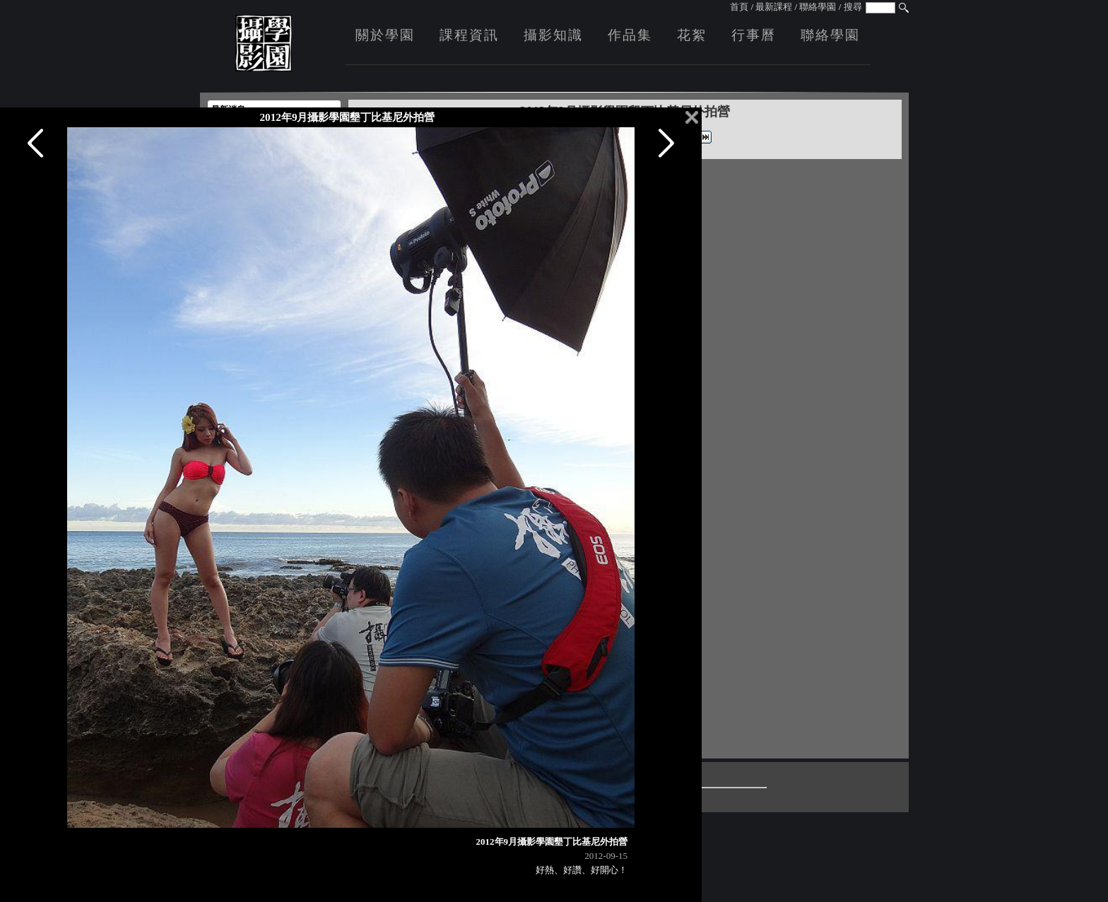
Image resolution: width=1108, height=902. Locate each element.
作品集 (630, 35)
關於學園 (385, 35)
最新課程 (773, 6)
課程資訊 (469, 35)
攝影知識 (553, 35)
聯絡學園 (817, 6)
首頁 (739, 6)
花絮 (692, 35)
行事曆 (753, 35)
